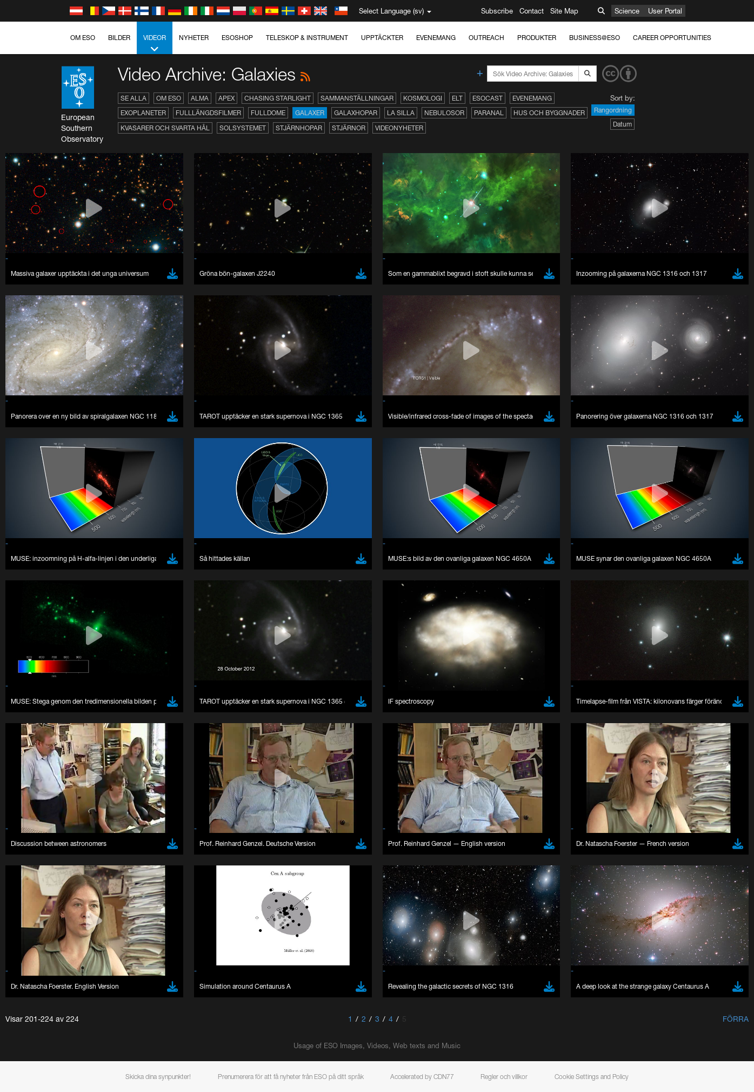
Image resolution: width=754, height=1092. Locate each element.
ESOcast (487, 98)
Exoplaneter (143, 113)
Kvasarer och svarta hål (165, 128)
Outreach (486, 38)
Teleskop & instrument (307, 38)
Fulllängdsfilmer (208, 113)
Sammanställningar (357, 98)
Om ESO (82, 38)
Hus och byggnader (549, 113)
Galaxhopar (355, 113)
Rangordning (613, 110)
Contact (531, 10)
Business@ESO (594, 38)
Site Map (564, 10)
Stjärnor (348, 128)
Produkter (536, 38)
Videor (154, 44)
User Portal (665, 10)
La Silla (401, 113)
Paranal (489, 113)
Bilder (119, 38)
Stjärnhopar (299, 128)
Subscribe (497, 10)
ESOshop (237, 38)
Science (627, 10)
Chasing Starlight (277, 98)
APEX (226, 98)
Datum (622, 124)
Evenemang (436, 38)
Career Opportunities (672, 38)
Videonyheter (399, 128)
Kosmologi (422, 98)
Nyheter (194, 38)
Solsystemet (242, 128)
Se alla (133, 98)
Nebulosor (444, 113)
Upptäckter (382, 38)
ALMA (200, 98)
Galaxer (309, 113)
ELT (457, 98)
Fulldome (268, 113)
